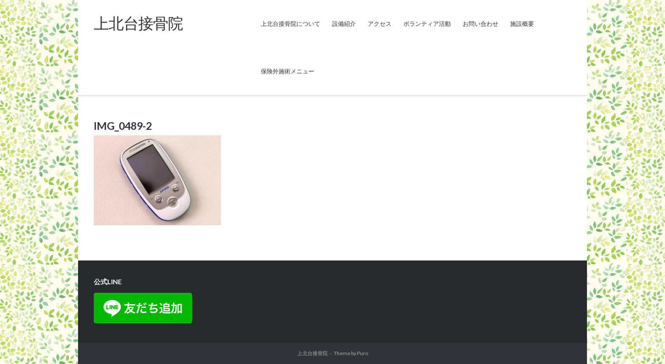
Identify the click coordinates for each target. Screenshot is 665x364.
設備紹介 (344, 23)
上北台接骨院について (290, 23)
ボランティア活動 (427, 23)
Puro (362, 353)
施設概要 (522, 23)
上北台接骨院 (312, 353)
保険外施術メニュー (287, 71)
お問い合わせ (480, 23)
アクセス (379, 23)
